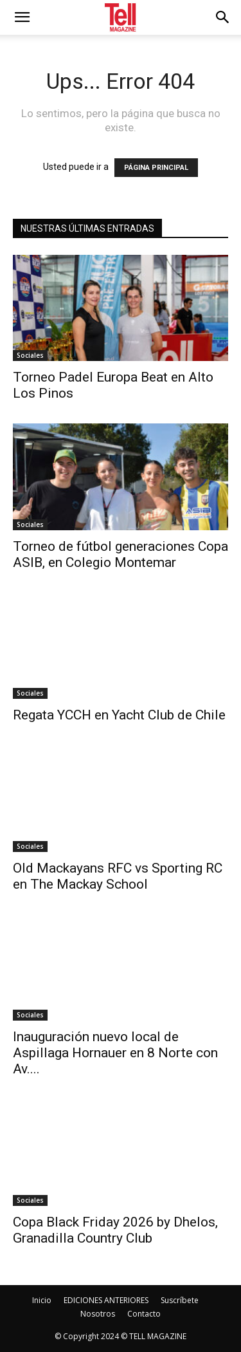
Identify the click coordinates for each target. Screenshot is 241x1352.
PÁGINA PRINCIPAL (156, 167)
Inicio (41, 1300)
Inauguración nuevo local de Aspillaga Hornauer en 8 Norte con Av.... (115, 1053)
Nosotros (97, 1313)
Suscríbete (180, 1300)
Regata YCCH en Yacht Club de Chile (119, 715)
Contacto (144, 1313)
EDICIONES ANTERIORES (106, 1300)
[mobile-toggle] (21, 17)
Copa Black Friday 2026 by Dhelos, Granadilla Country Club (115, 1230)
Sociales (30, 355)
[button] (223, 17)
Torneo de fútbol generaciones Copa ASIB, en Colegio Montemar (120, 554)
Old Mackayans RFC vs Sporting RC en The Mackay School (117, 876)
